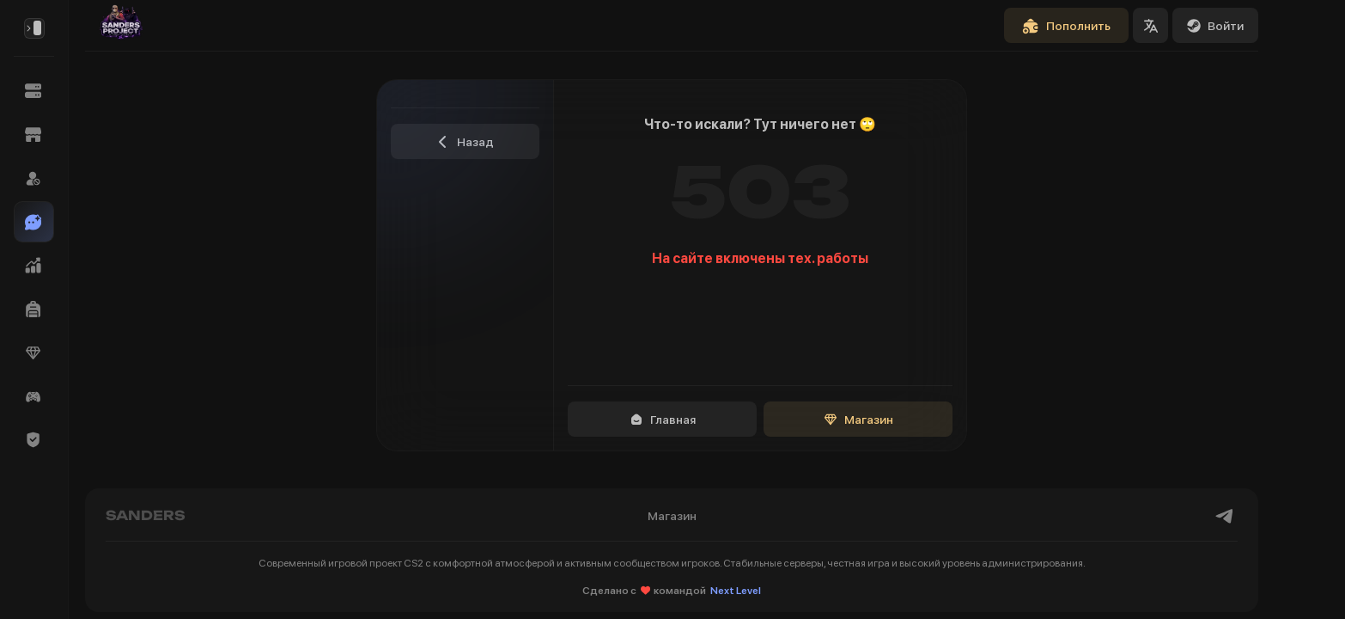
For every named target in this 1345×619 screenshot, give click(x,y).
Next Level (735, 591)
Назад (465, 142)
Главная (663, 419)
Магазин (858, 419)
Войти (1215, 26)
